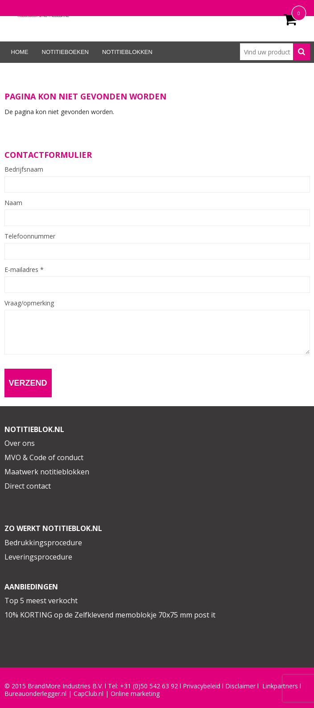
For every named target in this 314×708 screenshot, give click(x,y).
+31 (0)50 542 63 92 (149, 686)
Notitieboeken (65, 52)
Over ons (19, 443)
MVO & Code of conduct (43, 457)
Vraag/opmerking (29, 303)
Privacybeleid (201, 686)
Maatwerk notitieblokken (46, 472)
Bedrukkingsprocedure (43, 542)
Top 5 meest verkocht (41, 600)
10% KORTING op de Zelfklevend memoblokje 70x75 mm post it (109, 615)
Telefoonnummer (29, 236)
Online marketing (135, 693)
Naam (13, 203)
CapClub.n (88, 693)
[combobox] (275, 51)
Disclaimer (240, 686)
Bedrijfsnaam (23, 169)
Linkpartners (280, 686)
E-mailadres (24, 270)
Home (20, 52)
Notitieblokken (127, 52)
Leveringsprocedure (38, 557)
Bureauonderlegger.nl (35, 693)
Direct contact (27, 486)
